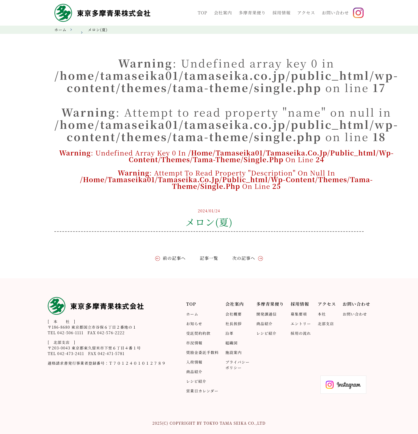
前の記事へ (174, 258)
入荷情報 (194, 362)
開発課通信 (266, 314)
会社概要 (234, 314)
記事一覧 (209, 258)
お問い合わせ (355, 314)
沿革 (230, 333)
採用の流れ (301, 333)
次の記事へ (243, 258)
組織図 (232, 342)
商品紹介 (194, 371)
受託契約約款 (198, 333)
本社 (322, 314)
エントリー (301, 323)
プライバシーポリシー (238, 364)
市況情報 (194, 342)
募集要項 (299, 314)
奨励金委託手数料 (202, 352)
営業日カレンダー (202, 390)
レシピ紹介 (196, 381)
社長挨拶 (234, 323)
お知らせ (194, 323)
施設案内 (234, 352)
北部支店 (326, 323)
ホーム (60, 29)
